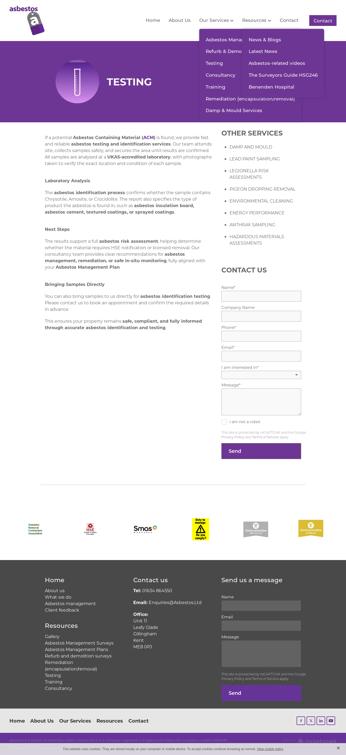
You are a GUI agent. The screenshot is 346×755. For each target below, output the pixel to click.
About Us (180, 20)
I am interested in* (240, 367)
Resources (256, 20)
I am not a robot (244, 422)
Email (227, 617)
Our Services (216, 20)
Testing (53, 675)
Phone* (228, 327)
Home (153, 20)
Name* (228, 287)
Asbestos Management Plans (76, 649)
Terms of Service (265, 437)
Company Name (238, 307)
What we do (58, 597)
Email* (228, 347)
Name (227, 597)
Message (230, 637)
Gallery (52, 636)
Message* (231, 385)
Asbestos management (70, 603)
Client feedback (62, 610)
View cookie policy (270, 749)
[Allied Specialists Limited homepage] (42, 20)
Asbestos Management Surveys (79, 643)
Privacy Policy (232, 437)
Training (53, 682)
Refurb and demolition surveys (78, 656)
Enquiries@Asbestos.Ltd (167, 602)
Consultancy (58, 688)
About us (55, 590)
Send (235, 451)
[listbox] (261, 375)
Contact (289, 20)
